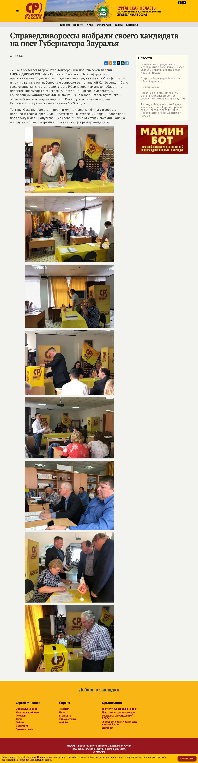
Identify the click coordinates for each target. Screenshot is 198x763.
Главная (65, 24)
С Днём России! (149, 88)
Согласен (187, 758)
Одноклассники (24, 729)
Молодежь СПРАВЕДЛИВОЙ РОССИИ (118, 717)
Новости (78, 24)
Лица (90, 24)
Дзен (19, 719)
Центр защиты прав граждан (118, 712)
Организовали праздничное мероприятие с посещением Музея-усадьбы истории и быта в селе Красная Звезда (161, 68)
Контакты (132, 24)
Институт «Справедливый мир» (120, 708)
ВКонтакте (22, 726)
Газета (119, 24)
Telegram (21, 715)
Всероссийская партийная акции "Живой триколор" (159, 80)
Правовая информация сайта (35, 760)
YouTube (63, 722)
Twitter (20, 722)
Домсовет (107, 727)
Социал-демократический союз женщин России (119, 723)
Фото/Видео (104, 24)
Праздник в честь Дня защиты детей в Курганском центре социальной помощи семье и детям (161, 95)
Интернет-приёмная (27, 712)
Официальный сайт (26, 708)
